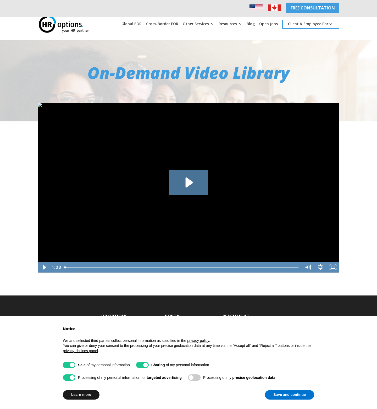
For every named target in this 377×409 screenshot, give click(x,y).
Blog (251, 24)
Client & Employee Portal (311, 23)
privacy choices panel (80, 351)
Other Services (196, 24)
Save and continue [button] (289, 394)
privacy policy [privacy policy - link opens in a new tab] (198, 340)
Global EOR (131, 24)
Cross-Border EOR (162, 24)
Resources (228, 24)
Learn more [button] (81, 394)
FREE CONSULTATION (313, 8)
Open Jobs (268, 24)
